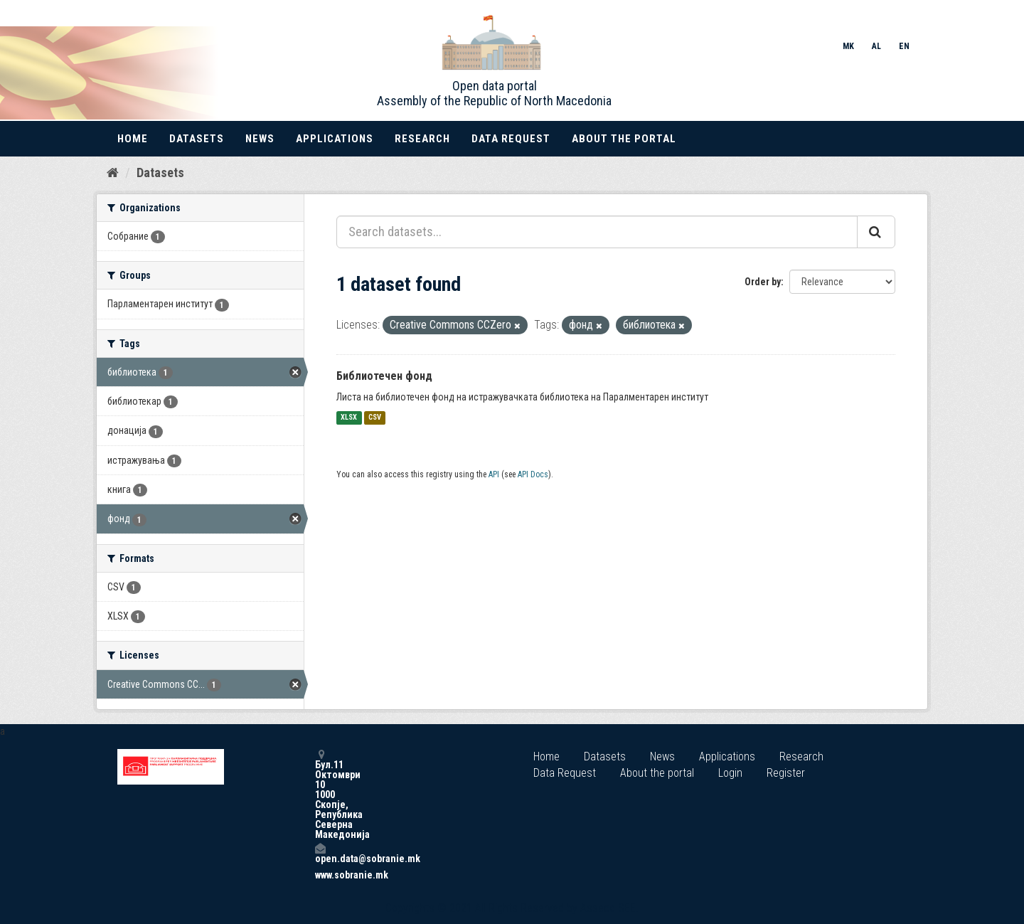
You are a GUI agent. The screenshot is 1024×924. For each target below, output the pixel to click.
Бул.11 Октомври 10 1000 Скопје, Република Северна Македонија (320, 794)
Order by (763, 281)
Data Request (510, 138)
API (494, 474)
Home (132, 138)
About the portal (624, 138)
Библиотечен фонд (384, 376)
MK (848, 46)
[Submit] (876, 232)
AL (876, 46)
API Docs (533, 474)
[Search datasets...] (597, 232)
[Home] (113, 173)
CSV (374, 418)
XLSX (349, 418)
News (259, 138)
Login (730, 773)
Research (422, 138)
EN (904, 46)
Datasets (196, 138)
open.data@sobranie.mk (320, 853)
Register (786, 773)
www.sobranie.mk (320, 875)
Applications (334, 138)
